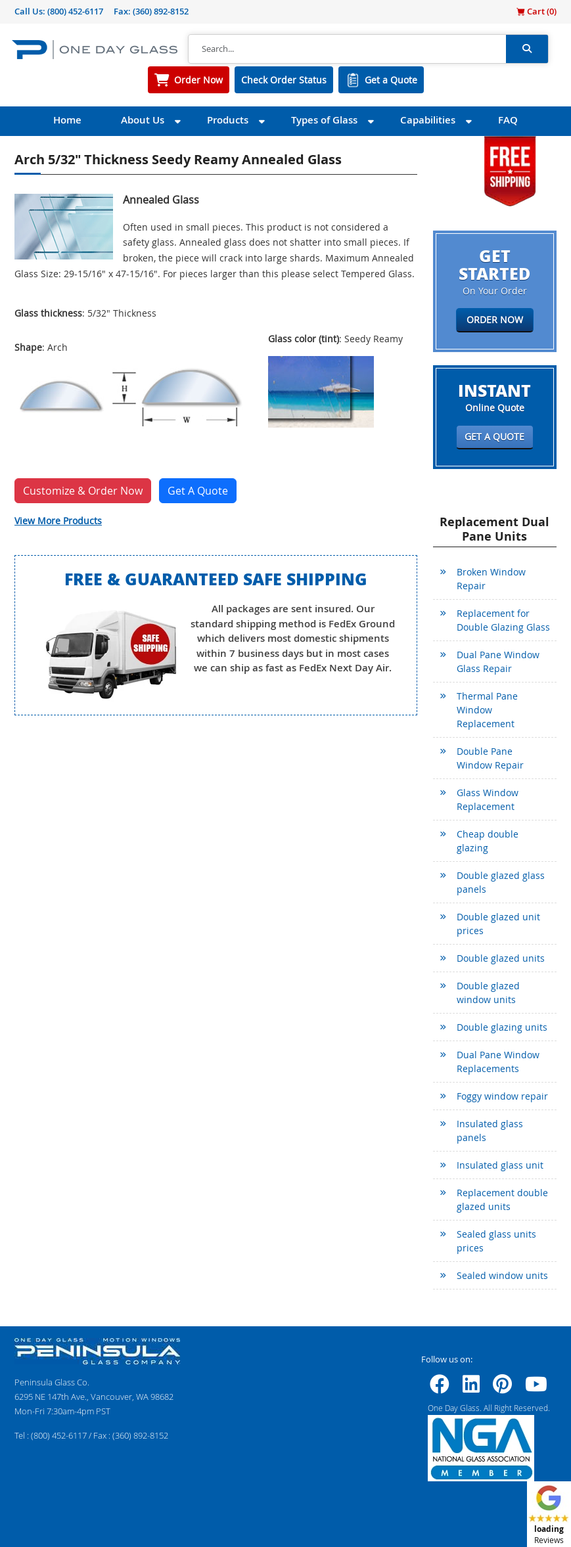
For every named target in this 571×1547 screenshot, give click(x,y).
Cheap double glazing (487, 841)
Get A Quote (198, 490)
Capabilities (427, 120)
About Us (142, 120)
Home (67, 120)
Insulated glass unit (500, 1165)
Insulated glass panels (490, 1130)
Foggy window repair (502, 1096)
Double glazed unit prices (498, 923)
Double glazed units (501, 958)
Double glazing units (502, 1027)
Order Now (198, 80)
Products (227, 120)
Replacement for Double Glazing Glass (503, 620)
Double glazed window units (488, 992)
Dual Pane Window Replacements (498, 1061)
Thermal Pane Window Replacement (487, 710)
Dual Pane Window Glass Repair (498, 661)
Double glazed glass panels (501, 882)
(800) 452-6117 (75, 11)
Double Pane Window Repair (490, 758)
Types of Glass (324, 120)
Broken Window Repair (491, 579)
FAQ (508, 120)
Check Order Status (284, 80)
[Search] (347, 49)
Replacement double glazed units (502, 1199)
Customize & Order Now (83, 490)
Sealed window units (502, 1275)
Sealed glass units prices (496, 1241)
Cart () (536, 11)
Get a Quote (391, 80)
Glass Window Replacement (487, 799)
